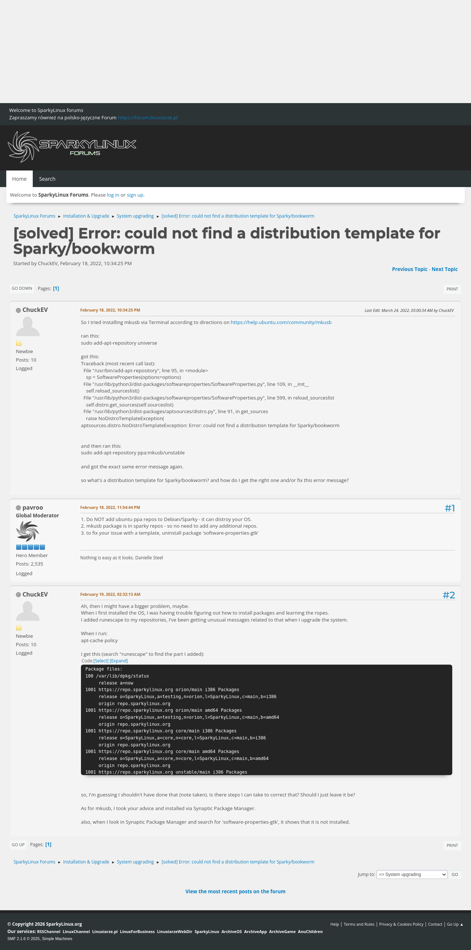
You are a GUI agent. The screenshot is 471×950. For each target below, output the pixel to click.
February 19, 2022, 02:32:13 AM (110, 594)
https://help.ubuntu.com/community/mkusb (281, 322)
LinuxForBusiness (137, 931)
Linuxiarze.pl (105, 931)
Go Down (22, 288)
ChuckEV (35, 310)
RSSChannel (48, 931)
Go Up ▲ (455, 924)
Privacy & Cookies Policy (401, 924)
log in (113, 194)
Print (452, 289)
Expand (119, 661)
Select (101, 661)
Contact (435, 924)
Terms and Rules (359, 924)
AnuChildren (310, 931)
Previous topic (409, 269)
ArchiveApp (255, 931)
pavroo (32, 507)
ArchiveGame (282, 931)
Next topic (445, 269)
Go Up (18, 844)
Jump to (366, 874)
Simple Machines (57, 938)
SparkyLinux (207, 931)
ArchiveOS (232, 931)
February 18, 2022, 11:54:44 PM (110, 507)
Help (334, 924)
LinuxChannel (76, 931)
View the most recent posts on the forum (235, 891)
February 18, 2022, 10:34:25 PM (110, 310)
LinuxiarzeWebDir (174, 931)
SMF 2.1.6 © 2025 (23, 938)
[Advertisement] (221, 51)
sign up (135, 194)
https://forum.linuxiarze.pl (147, 117)
